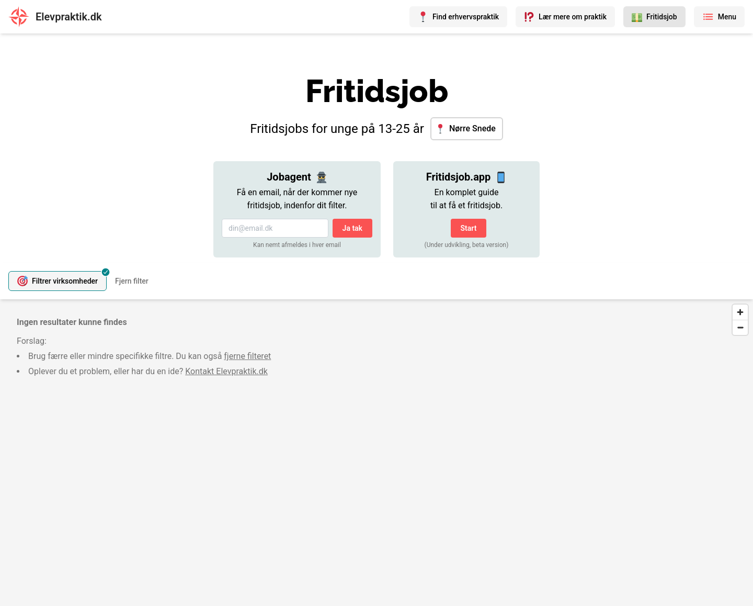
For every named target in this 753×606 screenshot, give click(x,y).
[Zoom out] (740, 327)
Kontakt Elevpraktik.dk (226, 371)
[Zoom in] (740, 312)
